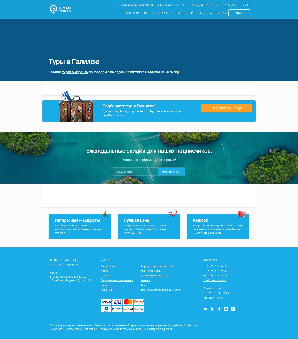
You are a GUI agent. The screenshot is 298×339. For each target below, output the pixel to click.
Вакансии (107, 289)
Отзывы (145, 280)
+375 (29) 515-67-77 (204, 5)
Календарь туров (137, 12)
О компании (108, 266)
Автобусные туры (183, 12)
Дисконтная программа (155, 275)
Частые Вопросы (151, 270)
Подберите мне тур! (226, 108)
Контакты (239, 12)
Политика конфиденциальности (160, 289)
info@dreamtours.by (214, 280)
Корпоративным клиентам (157, 266)
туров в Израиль (75, 72)
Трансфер (107, 285)
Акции (104, 270)
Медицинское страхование (117, 280)
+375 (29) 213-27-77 (171, 5)
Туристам (106, 275)
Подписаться (171, 171)
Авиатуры (160, 12)
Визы (202, 12)
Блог (144, 285)
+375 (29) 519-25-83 (236, 5)
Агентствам (218, 12)
